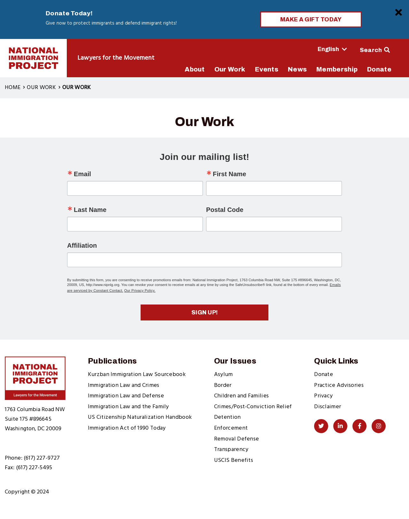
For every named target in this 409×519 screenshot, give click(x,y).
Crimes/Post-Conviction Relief (253, 406)
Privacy (323, 396)
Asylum (223, 374)
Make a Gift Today (311, 19)
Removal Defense (236, 439)
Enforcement (231, 428)
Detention (227, 417)
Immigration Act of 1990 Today (127, 428)
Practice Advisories (339, 385)
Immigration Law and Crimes (123, 385)
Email (82, 174)
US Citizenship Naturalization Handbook (140, 417)
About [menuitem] (195, 69)
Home (12, 87)
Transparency (231, 449)
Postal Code (224, 210)
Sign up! (204, 312)
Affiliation (82, 245)
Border (223, 385)
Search (371, 50)
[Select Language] (314, 49)
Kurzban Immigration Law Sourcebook (137, 374)
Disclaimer (327, 406)
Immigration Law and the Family (128, 406)
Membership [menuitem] (337, 69)
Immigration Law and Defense (126, 396)
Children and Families (241, 396)
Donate (323, 374)
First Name (229, 174)
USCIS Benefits (233, 460)
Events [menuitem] (266, 69)
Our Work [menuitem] (229, 69)
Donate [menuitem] (379, 69)
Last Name (90, 210)
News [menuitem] (297, 69)
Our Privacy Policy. (140, 290)
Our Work (41, 87)
